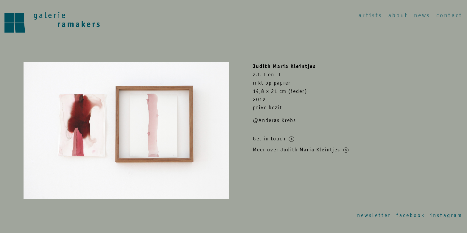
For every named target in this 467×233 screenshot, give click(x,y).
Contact (449, 15)
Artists (370, 15)
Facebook (410, 215)
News (422, 15)
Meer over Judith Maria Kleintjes (301, 150)
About (398, 15)
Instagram (446, 215)
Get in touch (273, 139)
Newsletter (374, 215)
